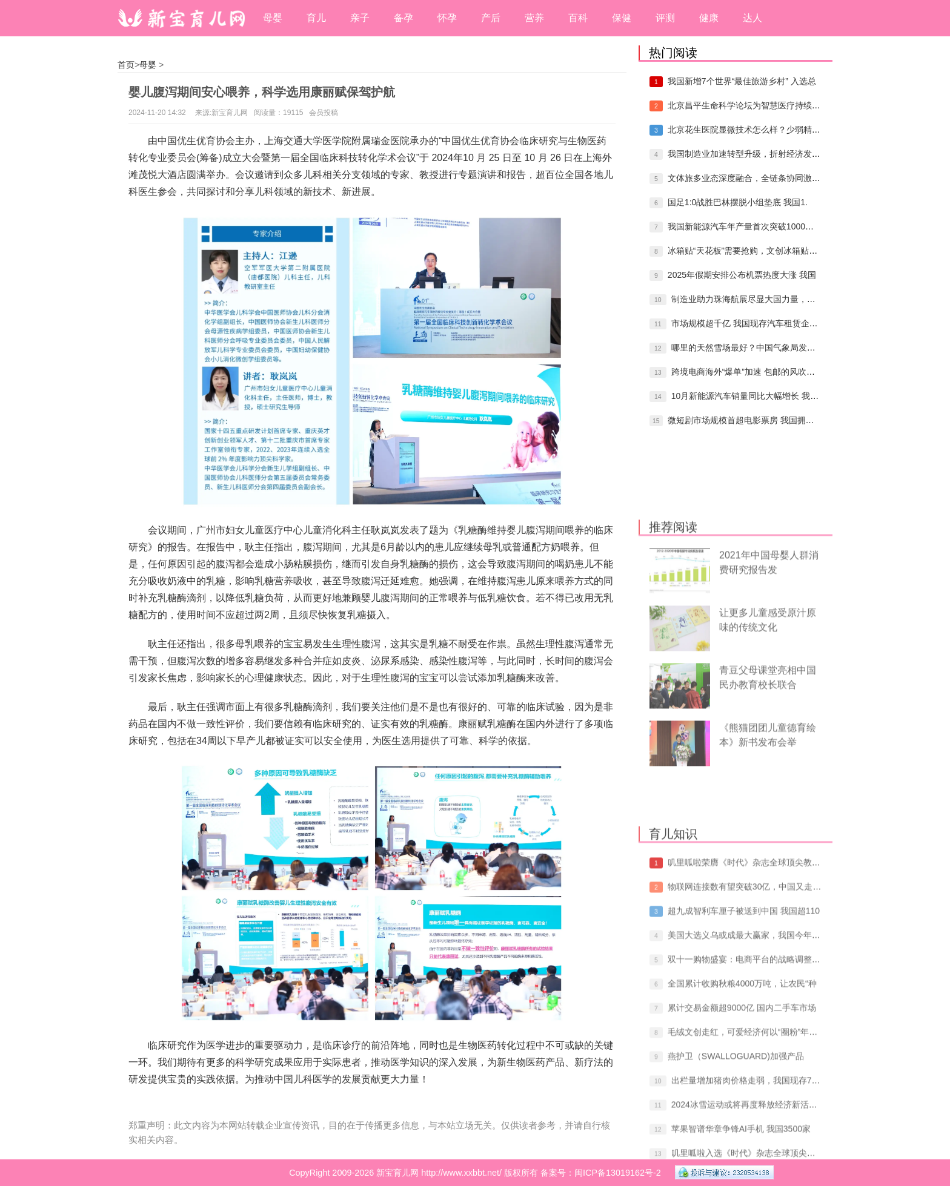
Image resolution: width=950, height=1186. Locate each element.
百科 (578, 18)
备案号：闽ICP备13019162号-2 (600, 1173)
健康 (709, 18)
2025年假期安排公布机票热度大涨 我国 (742, 275)
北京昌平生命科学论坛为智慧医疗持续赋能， (752, 105)
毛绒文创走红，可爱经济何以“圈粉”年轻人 (747, 1157)
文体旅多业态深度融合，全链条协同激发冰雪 (752, 178)
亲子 (360, 18)
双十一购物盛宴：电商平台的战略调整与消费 (752, 1084)
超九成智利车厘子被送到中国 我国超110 (744, 1036)
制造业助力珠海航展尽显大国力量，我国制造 (756, 299)
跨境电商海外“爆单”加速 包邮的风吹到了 (747, 372)
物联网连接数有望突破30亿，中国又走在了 (749, 1011)
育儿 (316, 18)
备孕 (403, 18)
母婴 (272, 18)
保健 (621, 18)
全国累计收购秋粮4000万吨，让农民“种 (742, 1108)
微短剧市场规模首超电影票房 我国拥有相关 (749, 420)
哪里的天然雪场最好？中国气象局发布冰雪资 (756, 347)
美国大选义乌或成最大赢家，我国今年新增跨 (752, 1060)
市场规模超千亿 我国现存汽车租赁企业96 (749, 323)
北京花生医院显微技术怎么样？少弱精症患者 (752, 129)
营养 (534, 18)
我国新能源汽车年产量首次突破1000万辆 (745, 226)
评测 (665, 18)
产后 (490, 18)
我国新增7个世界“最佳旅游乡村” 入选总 (742, 81)
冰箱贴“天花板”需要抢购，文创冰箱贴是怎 (747, 250)
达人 (752, 18)
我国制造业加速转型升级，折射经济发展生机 (752, 154)
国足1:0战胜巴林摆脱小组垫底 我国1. (738, 202)
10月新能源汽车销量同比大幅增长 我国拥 (749, 396)
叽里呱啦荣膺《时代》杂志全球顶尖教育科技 (752, 987)
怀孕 (447, 18)
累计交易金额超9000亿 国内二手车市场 (742, 1133)
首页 (126, 65)
